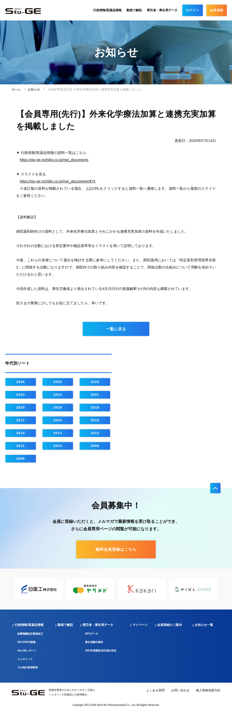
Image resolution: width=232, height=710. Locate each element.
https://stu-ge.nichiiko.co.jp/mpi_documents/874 (57, 181)
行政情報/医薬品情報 (107, 10)
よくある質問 (155, 690)
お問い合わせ (180, 690)
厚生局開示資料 (94, 642)
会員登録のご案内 (169, 625)
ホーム (16, 89)
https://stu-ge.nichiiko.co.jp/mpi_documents (54, 160)
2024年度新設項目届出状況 (100, 650)
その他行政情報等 (27, 667)
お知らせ (34, 89)
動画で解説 (134, 10)
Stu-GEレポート (26, 650)
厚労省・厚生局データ (162, 10)
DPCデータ (91, 633)
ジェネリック (25, 659)
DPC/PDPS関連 (26, 642)
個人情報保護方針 (208, 690)
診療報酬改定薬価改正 (30, 633)
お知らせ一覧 (204, 625)
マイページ (140, 625)
